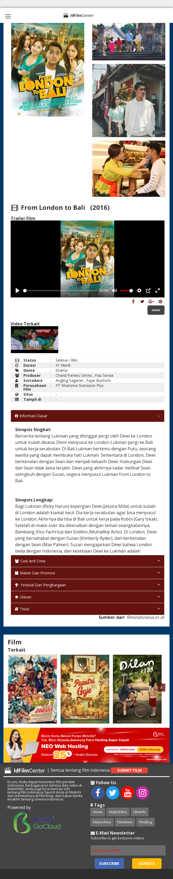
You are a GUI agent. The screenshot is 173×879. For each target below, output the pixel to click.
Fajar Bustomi (98, 380)
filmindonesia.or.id (145, 617)
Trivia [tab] (22, 608)
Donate (147, 863)
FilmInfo (139, 812)
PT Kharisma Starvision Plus (80, 385)
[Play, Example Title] (17, 290)
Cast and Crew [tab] (30, 560)
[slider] (60, 290)
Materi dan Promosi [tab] (35, 572)
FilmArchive (102, 822)
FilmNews (125, 822)
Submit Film (129, 770)
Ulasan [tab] (23, 596)
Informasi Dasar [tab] (31, 415)
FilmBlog (145, 822)
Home (98, 812)
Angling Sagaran (69, 380)
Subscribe (109, 863)
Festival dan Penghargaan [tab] (40, 584)
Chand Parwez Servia (74, 375)
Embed (156, 310)
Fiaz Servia (104, 375)
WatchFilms (118, 812)
